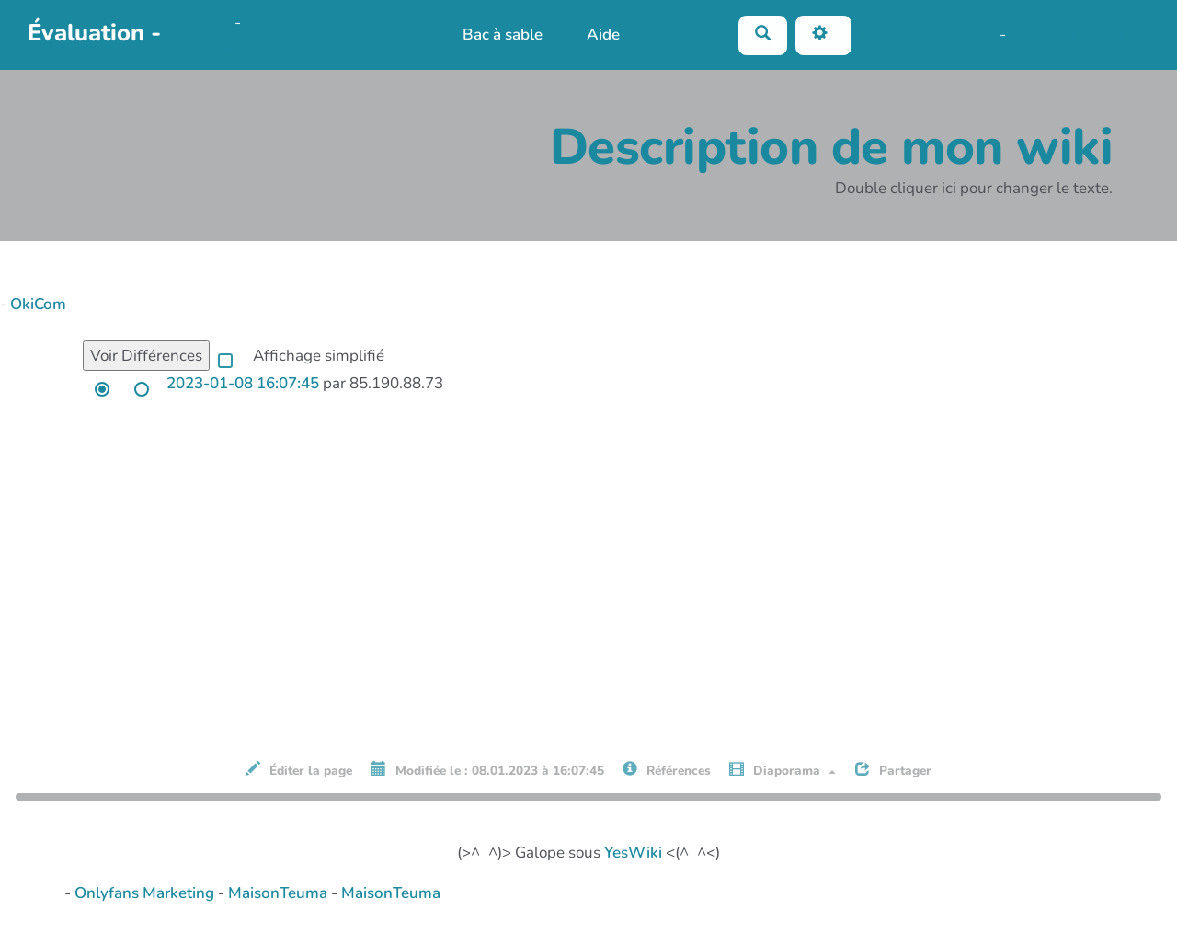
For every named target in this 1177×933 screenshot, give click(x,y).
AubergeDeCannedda (1086, 33)
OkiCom (204, 22)
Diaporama (782, 770)
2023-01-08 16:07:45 (242, 383)
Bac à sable (503, 34)
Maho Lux (961, 33)
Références (667, 770)
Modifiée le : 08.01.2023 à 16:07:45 (487, 770)
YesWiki (633, 852)
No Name (888, 33)
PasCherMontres (233, 47)
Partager (893, 770)
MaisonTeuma (279, 893)
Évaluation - (94, 33)
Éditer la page (299, 770)
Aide (603, 34)
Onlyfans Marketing (146, 893)
